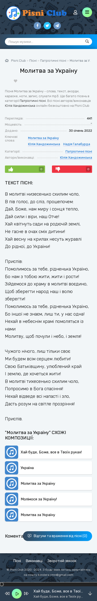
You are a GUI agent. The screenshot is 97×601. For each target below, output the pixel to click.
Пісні (17, 561)
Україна (27, 468)
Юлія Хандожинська (20, 105)
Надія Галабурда (76, 144)
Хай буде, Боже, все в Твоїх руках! (51, 452)
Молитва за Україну (43, 138)
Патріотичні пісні (33, 101)
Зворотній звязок (62, 561)
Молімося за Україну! (39, 499)
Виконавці (34, 561)
